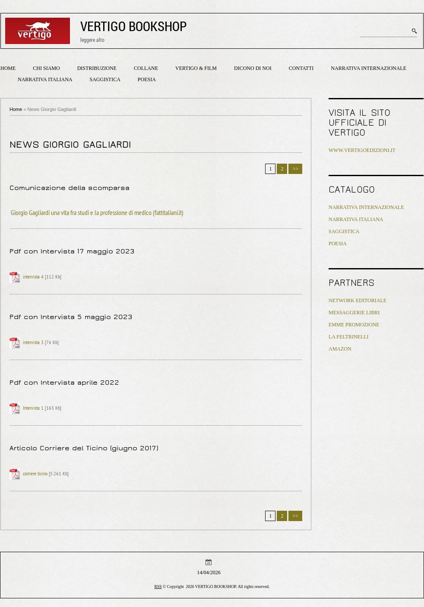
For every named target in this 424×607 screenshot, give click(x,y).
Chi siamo (46, 68)
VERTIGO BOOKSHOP (133, 26)
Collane (146, 68)
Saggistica (104, 79)
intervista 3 (33, 343)
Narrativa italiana (45, 79)
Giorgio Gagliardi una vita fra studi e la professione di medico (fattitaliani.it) (97, 213)
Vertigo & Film (196, 68)
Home (8, 68)
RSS (158, 586)
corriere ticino (35, 474)
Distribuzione (97, 68)
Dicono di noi (253, 68)
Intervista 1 (33, 408)
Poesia (147, 79)
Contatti (301, 68)
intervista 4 (33, 277)
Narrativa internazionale (368, 68)
